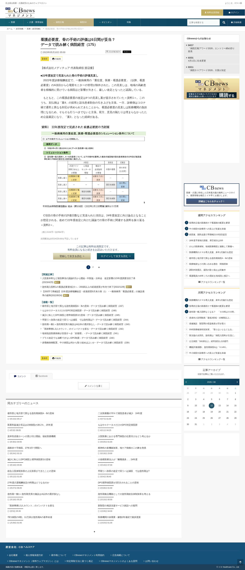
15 (235, 406)
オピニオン (105, 22)
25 (204, 418)
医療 (11, 22)
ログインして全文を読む (115, 256)
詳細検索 (237, 22)
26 (188, 393)
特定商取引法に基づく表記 (80, 561)
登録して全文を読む (72, 256)
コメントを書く (94, 386)
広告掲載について (121, 555)
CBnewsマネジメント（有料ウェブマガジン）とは (34, 561)
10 (196, 406)
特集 (129, 22)
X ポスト (127, 52)
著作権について (58, 555)
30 (219, 393)
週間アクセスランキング (211, 215)
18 (204, 412)
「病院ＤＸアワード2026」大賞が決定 (207, 68)
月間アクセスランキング (211, 292)
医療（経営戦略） (34, 29)
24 (196, 418)
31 (227, 393)
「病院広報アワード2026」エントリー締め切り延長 (211, 48)
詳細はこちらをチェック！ (212, 201)
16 (188, 412)
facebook (42, 376)
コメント (20, 376)
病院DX (82, 22)
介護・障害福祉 (35, 22)
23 (188, 418)
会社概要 (13, 555)
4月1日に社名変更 (197, 59)
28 (204, 393)
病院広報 (58, 22)
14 (227, 406)
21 (227, 412)
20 (219, 412)
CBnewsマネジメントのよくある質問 (119, 561)
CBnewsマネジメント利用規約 (89, 555)
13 (219, 406)
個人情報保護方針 (34, 555)
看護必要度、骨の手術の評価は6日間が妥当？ (64, 29)
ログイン (235, 12)
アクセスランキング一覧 (211, 282)
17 (196, 412)
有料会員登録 (213, 12)
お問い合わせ (151, 561)
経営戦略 (19, 29)
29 (212, 393)
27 (196, 393)
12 (212, 406)
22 (235, 412)
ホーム (9, 29)
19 (212, 412)
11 (204, 406)
